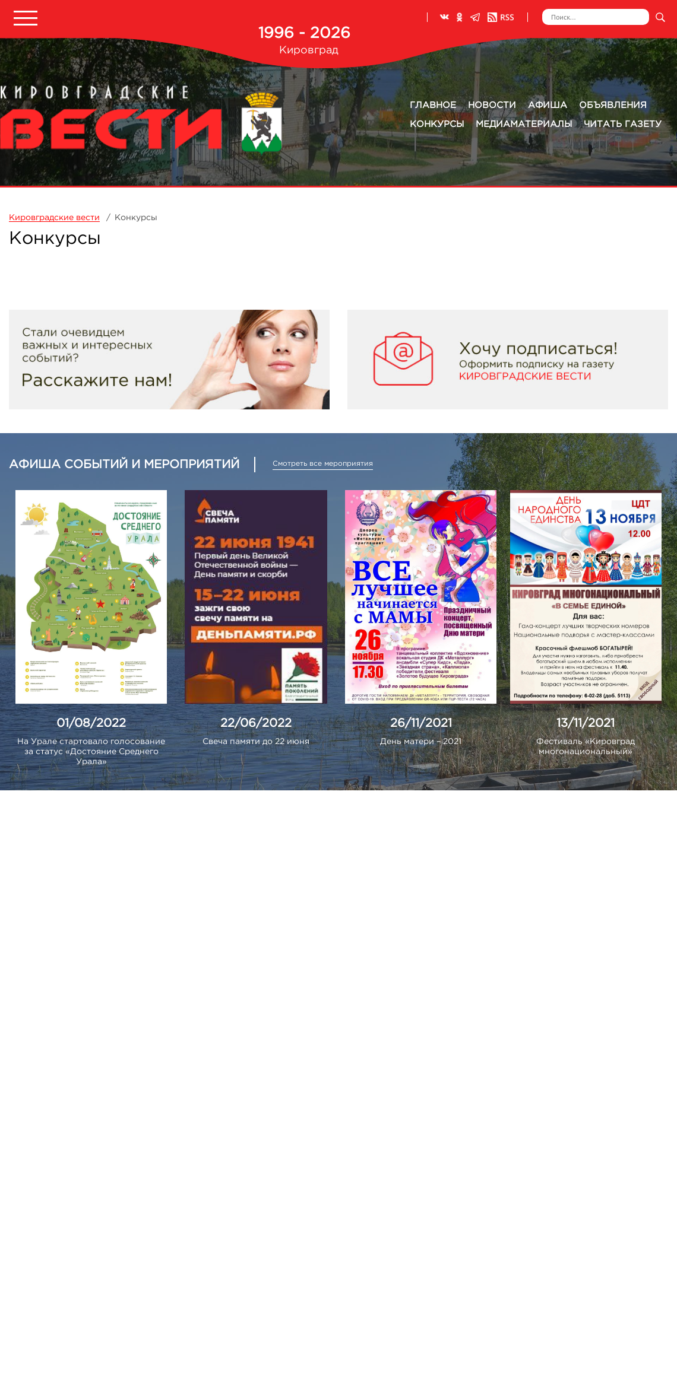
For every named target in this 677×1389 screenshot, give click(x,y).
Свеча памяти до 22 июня (256, 741)
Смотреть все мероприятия (323, 463)
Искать (660, 17)
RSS (500, 17)
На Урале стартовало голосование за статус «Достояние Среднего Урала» (91, 751)
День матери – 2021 (420, 741)
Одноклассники (459, 17)
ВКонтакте (444, 17)
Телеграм (475, 17)
